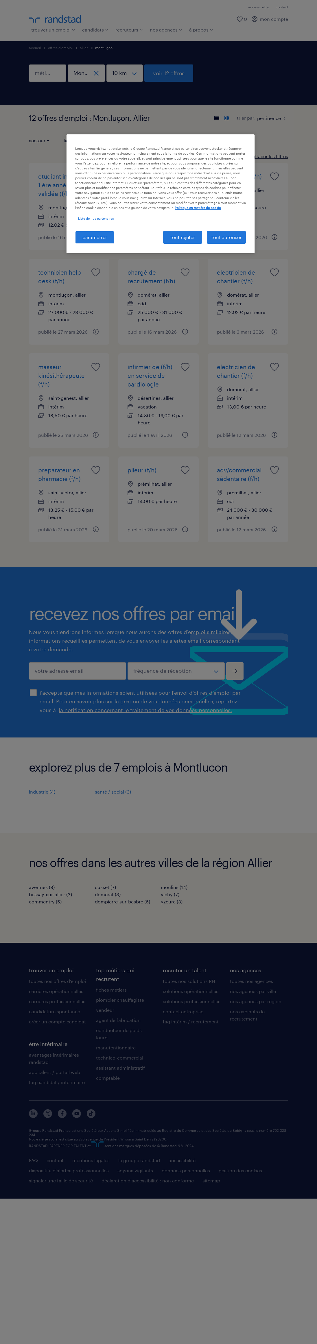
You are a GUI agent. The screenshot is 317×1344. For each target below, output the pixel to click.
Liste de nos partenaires (96, 218)
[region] (161, 193)
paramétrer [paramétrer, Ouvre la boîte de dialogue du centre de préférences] (94, 237)
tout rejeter (182, 237)
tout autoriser (226, 237)
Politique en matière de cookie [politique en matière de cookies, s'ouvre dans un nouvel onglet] (198, 208)
